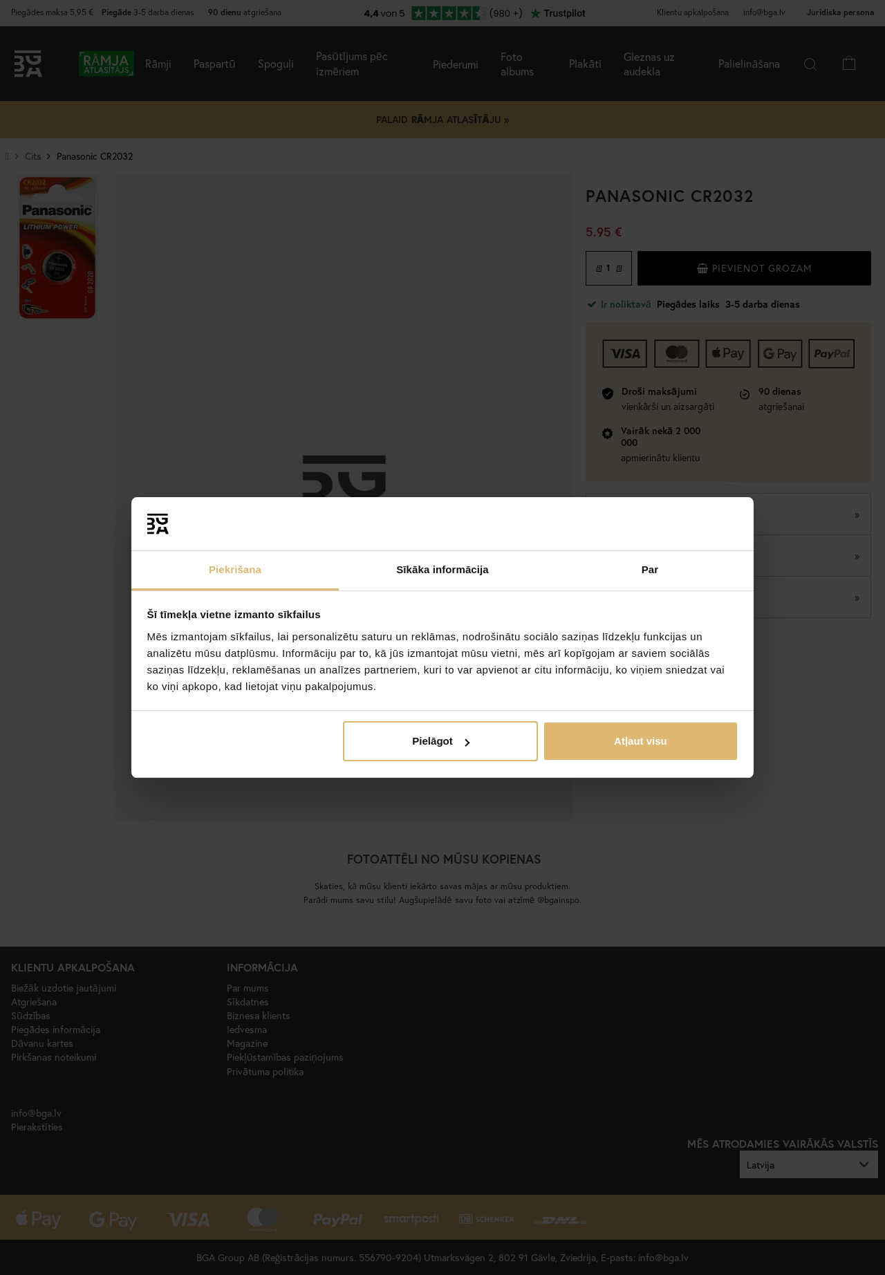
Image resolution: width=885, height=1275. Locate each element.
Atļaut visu (640, 741)
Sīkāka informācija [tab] (442, 569)
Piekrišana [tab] (235, 569)
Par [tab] (650, 569)
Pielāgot (440, 741)
